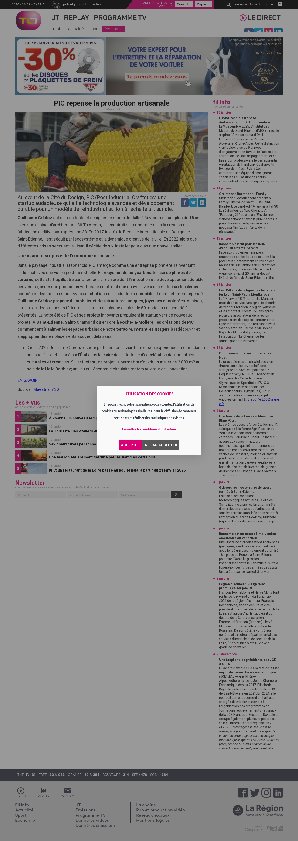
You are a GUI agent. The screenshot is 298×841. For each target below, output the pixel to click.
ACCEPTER (130, 445)
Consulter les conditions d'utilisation (149, 429)
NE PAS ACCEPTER (161, 445)
